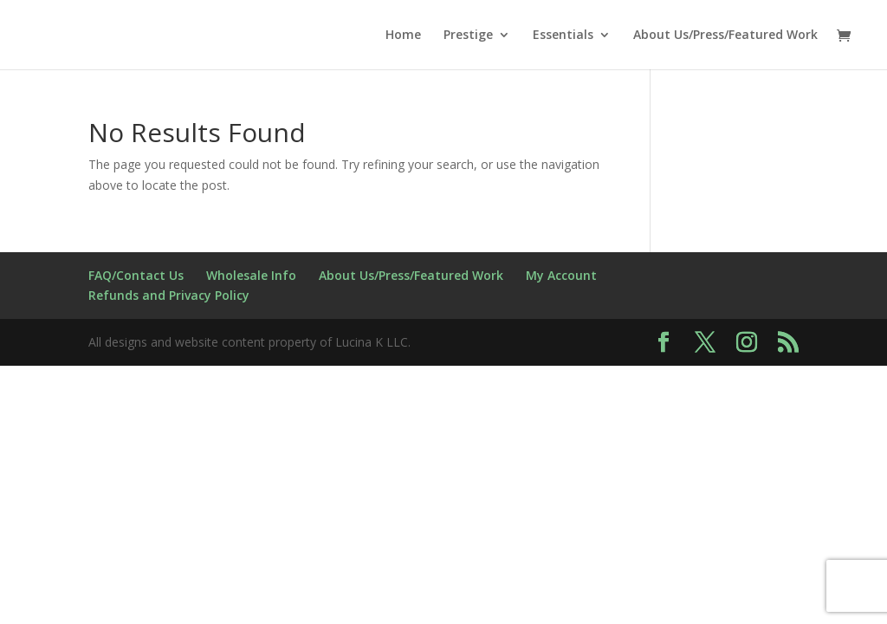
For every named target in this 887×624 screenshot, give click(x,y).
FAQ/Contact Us (136, 275)
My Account (561, 275)
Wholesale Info (251, 275)
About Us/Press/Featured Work (725, 35)
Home (403, 35)
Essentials (563, 35)
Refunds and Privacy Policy (168, 295)
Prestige (468, 35)
